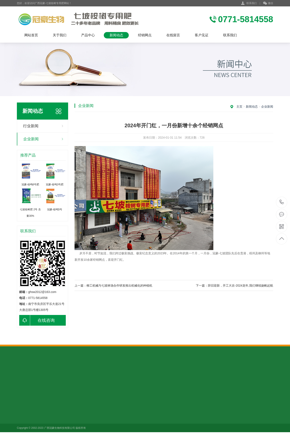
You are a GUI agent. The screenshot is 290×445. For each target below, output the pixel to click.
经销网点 (145, 35)
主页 (239, 106)
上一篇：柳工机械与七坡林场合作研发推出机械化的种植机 (113, 285)
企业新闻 (31, 139)
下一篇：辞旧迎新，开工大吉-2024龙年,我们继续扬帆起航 (234, 285)
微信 (268, 3)
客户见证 (201, 35)
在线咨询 (37, 320)
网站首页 (31, 35)
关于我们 (59, 35)
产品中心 (88, 35)
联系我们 (251, 3)
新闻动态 (116, 35)
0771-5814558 (281, 202)
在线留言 (173, 35)
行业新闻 (30, 126)
